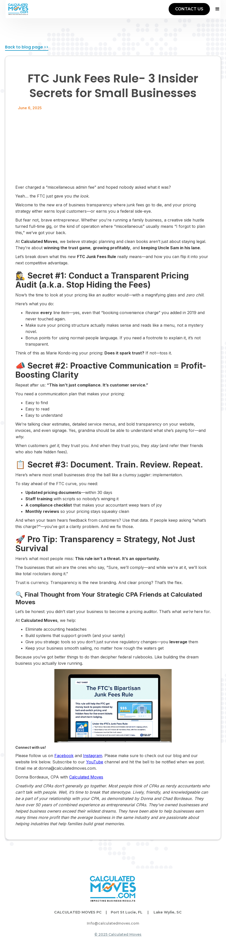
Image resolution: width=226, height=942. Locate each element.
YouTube (94, 761)
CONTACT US (189, 9)
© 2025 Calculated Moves (117, 934)
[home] (18, 9)
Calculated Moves (86, 777)
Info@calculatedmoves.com (113, 923)
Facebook (63, 755)
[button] (215, 9)
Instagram (92, 755)
